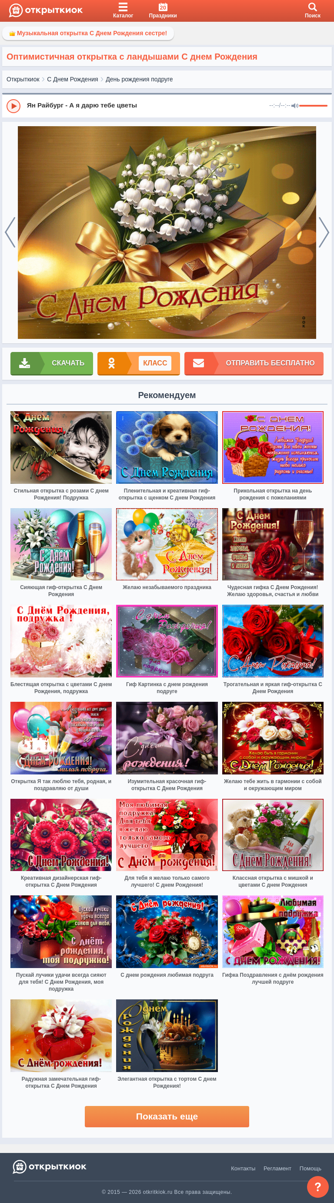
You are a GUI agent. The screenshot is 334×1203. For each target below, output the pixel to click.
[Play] (13, 106)
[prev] (10, 232)
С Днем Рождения (72, 79)
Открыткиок (23, 79)
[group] (167, 105)
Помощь (310, 1168)
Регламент (277, 1168)
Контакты (243, 1168)
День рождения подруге (139, 79)
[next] (324, 232)
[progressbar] (313, 106)
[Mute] (295, 106)
